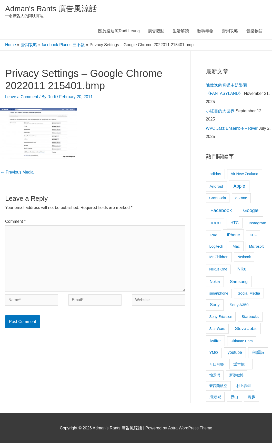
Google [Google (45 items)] (250, 210)
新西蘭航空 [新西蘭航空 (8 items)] (218, 386)
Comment (15, 221)
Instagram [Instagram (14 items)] (257, 223)
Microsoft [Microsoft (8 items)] (256, 247)
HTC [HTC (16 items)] (234, 223)
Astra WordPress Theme (190, 428)
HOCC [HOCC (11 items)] (215, 223)
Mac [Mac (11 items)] (236, 247)
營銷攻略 (230, 31)
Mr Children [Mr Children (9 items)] (218, 257)
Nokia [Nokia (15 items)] (215, 282)
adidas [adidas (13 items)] (215, 174)
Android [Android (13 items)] (216, 186)
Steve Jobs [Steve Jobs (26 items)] (245, 328)
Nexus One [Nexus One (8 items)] (218, 269)
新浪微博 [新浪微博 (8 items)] (236, 375)
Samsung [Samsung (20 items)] (239, 281)
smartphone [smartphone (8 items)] (218, 293)
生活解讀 (181, 31)
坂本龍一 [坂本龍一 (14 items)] (241, 364)
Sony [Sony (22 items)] (215, 305)
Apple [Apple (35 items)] (239, 186)
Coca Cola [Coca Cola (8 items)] (217, 198)
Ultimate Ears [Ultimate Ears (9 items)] (242, 341)
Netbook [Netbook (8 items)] (244, 257)
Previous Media (17, 172)
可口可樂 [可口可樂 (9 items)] (216, 365)
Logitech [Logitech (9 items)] (216, 247)
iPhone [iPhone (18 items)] (233, 235)
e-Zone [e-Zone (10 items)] (241, 198)
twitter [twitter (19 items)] (215, 341)
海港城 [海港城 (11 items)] (215, 397)
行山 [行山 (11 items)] (234, 397)
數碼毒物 (205, 31)
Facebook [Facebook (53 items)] (221, 210)
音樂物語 (254, 31)
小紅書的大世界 (220, 111)
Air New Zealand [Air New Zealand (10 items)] (244, 174)
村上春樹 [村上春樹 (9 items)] (243, 386)
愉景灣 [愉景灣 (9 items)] (214, 375)
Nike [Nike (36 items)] (242, 269)
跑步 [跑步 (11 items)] (251, 397)
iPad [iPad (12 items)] (213, 235)
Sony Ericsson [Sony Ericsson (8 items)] (220, 317)
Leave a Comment (22, 97)
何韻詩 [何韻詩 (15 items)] (258, 352)
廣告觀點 (156, 31)
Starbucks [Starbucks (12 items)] (250, 317)
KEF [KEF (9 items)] (253, 235)
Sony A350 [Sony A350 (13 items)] (239, 305)
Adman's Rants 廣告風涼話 (51, 8)
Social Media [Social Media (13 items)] (249, 293)
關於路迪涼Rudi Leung (119, 31)
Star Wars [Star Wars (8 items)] (217, 329)
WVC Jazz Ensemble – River (232, 128)
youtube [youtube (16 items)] (235, 352)
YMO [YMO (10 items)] (213, 353)
